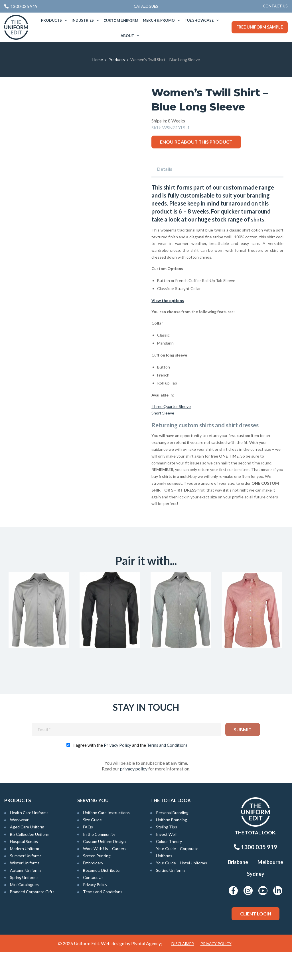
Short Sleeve (162, 412)
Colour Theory (169, 843)
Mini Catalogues (24, 886)
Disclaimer (182, 945)
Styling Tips (166, 828)
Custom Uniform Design (104, 843)
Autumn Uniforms (26, 872)
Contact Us (275, 6)
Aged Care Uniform (27, 828)
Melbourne (270, 864)
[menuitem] (275, 6)
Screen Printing (97, 857)
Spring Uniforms (24, 879)
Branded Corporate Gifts (32, 893)
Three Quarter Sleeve (171, 406)
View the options (167, 300)
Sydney (255, 876)
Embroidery (93, 864)
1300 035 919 (255, 849)
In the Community (99, 836)
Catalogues (146, 6)
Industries (83, 20)
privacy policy (133, 770)
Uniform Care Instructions (106, 814)
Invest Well (166, 836)
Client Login (255, 915)
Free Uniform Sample (259, 27)
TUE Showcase (199, 20)
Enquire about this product (196, 141)
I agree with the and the (130, 746)
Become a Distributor (102, 872)
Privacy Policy (117, 746)
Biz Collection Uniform (29, 836)
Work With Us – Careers (104, 850)
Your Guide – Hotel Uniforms (181, 864)
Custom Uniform (121, 20)
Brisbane (238, 864)
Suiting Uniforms (171, 872)
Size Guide (92, 821)
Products (51, 20)
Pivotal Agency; (146, 945)
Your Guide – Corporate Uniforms (177, 854)
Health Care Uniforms (29, 814)
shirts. (259, 219)
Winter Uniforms (25, 864)
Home (97, 59)
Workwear (19, 821)
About (127, 35)
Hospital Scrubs (24, 843)
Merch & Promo (159, 20)
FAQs (88, 828)
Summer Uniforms (26, 857)
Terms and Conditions (167, 746)
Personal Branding (172, 814)
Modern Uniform (24, 850)
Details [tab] (164, 169)
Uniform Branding (171, 821)
